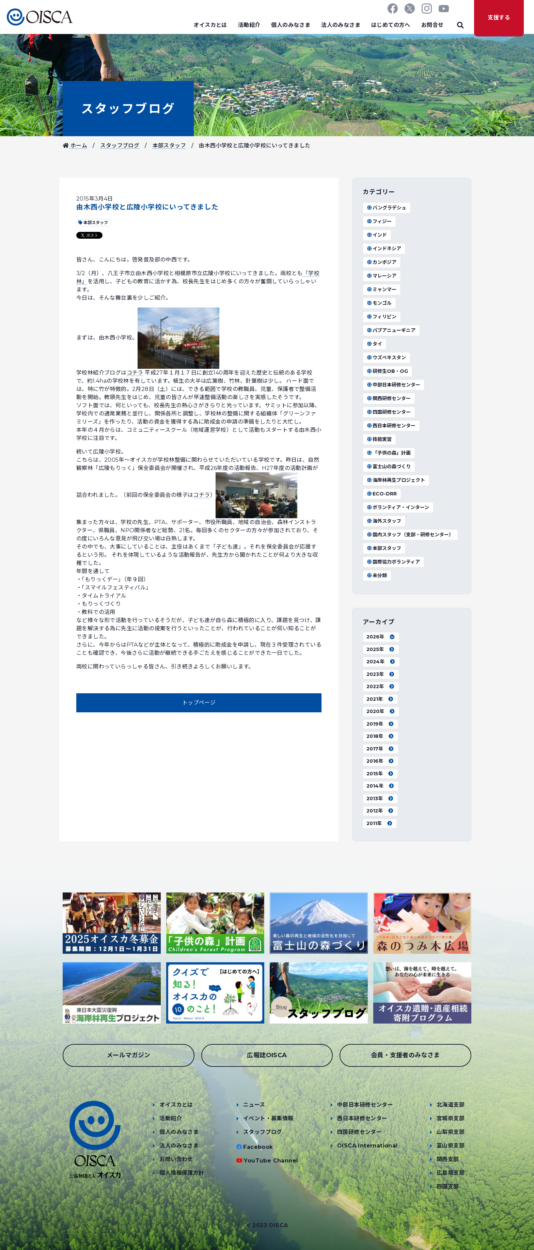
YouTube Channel (271, 1160)
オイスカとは (210, 25)
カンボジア (381, 262)
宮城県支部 (451, 1118)
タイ (374, 344)
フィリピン (381, 317)
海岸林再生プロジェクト (395, 480)
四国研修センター (388, 412)
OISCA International (367, 1145)
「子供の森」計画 (388, 453)
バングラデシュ (386, 208)
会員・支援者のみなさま (405, 1055)
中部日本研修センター (393, 385)
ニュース (254, 1105)
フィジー (379, 221)
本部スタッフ (169, 145)
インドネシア (383, 249)
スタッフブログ (128, 108)
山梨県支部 (451, 1132)
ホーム (75, 145)
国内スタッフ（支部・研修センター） (410, 535)
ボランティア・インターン (397, 507)
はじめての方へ (390, 25)
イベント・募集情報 (268, 1118)
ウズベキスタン (386, 357)
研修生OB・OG (387, 371)
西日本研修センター (390, 426)
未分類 (376, 575)
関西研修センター (388, 398)
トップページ (199, 702)
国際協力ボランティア (393, 562)
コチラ (135, 372)
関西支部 (448, 1159)
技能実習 (379, 439)
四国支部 (448, 1186)
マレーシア (381, 276)
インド (376, 235)
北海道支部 (451, 1105)
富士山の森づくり (388, 466)
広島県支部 (451, 1173)
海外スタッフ (383, 521)
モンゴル (379, 303)
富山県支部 (451, 1145)
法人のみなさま (340, 25)
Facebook (258, 1147)
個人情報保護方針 (181, 1173)
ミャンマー (381, 289)
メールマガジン (129, 1055)
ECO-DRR (381, 494)
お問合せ (432, 25)
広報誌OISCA (267, 1055)
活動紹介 (249, 25)
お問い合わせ (176, 1159)
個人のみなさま (290, 25)
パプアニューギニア (390, 330)
